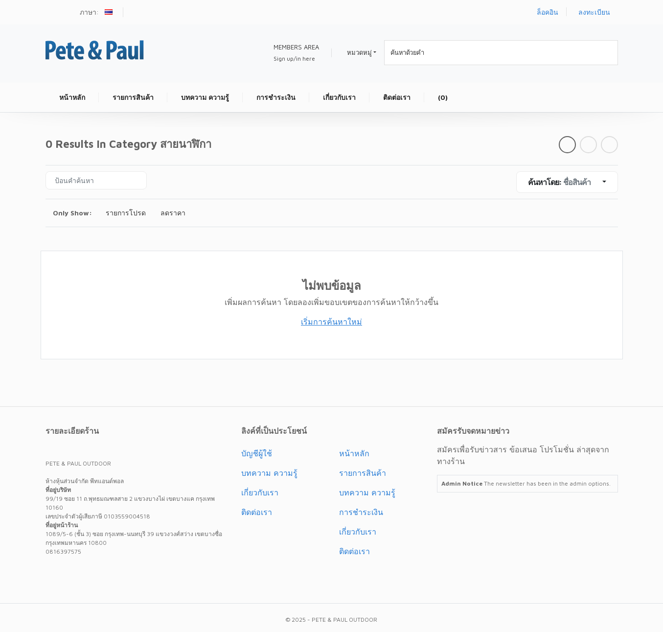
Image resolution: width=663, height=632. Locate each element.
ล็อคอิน (547, 12)
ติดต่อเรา (256, 512)
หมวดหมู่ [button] (359, 52)
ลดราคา (172, 213)
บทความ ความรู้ (269, 472)
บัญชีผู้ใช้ (256, 453)
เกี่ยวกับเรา (259, 492)
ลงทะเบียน (594, 12)
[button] (110, 13)
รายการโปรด (126, 213)
